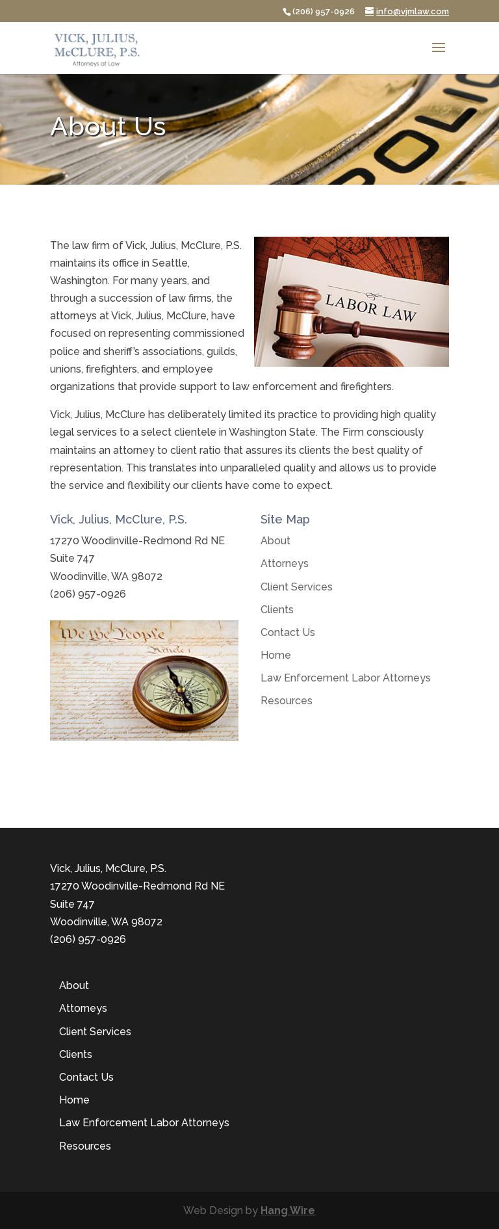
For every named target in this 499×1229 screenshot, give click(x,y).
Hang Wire (288, 1210)
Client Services (297, 587)
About (275, 541)
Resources (287, 700)
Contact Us (288, 632)
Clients (277, 609)
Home (276, 655)
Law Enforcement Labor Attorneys (346, 678)
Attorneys (285, 563)
